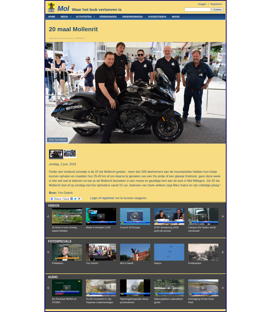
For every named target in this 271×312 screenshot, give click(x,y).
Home (51, 16)
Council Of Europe (130, 227)
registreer (108, 198)
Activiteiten (84, 16)
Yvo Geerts (92, 263)
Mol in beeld (126, 263)
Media (65, 16)
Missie (176, 16)
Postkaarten (194, 263)
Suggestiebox (157, 16)
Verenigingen (108, 16)
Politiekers (57, 263)
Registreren (216, 4)
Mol (63, 8)
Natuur (157, 263)
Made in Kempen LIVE (98, 227)
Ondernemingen (132, 16)
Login (93, 198)
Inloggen (202, 4)
